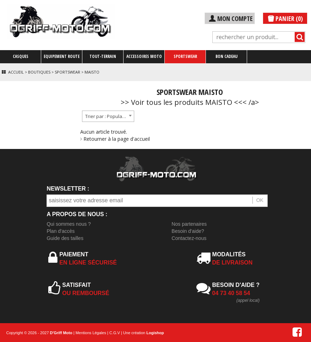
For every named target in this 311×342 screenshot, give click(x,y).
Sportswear (67, 72)
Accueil (16, 72)
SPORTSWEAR (185, 56)
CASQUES (20, 56)
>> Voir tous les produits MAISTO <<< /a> (190, 102)
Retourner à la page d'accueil (115, 138)
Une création (143, 333)
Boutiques (39, 72)
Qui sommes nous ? (69, 224)
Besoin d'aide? (187, 231)
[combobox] (108, 116)
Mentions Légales (91, 333)
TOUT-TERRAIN (102, 56)
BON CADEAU (226, 56)
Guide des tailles (65, 238)
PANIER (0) (285, 18)
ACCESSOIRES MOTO (144, 56)
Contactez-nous (188, 238)
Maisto (91, 72)
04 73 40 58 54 (231, 293)
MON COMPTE (230, 18)
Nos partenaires (189, 224)
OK (259, 200)
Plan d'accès (61, 231)
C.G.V (114, 333)
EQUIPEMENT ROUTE (62, 56)
